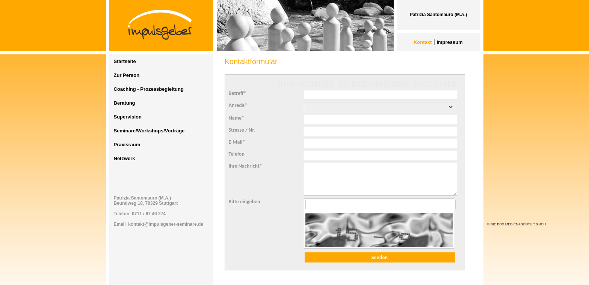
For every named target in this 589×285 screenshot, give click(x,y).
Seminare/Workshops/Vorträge (149, 131)
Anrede (238, 105)
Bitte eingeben (244, 201)
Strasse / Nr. (242, 130)
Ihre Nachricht (245, 166)
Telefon (237, 154)
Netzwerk (124, 158)
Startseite (125, 61)
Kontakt (423, 42)
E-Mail (237, 142)
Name (237, 118)
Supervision (128, 117)
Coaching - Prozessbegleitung (149, 89)
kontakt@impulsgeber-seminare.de (165, 224)
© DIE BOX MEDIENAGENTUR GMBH (516, 224)
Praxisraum (127, 144)
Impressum (449, 42)
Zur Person (127, 75)
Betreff (237, 93)
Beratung (124, 103)
